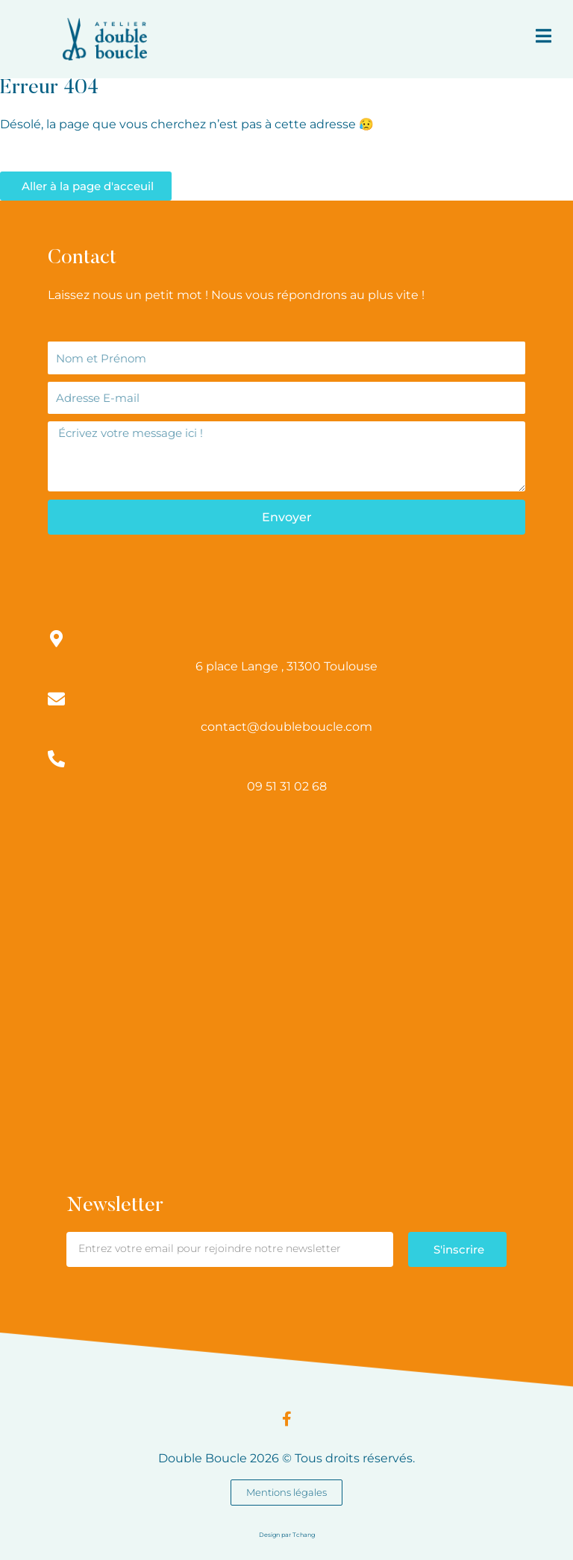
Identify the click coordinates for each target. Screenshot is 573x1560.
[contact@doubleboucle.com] (56, 699)
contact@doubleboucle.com (286, 727)
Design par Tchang (287, 1534)
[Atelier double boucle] (286, 918)
